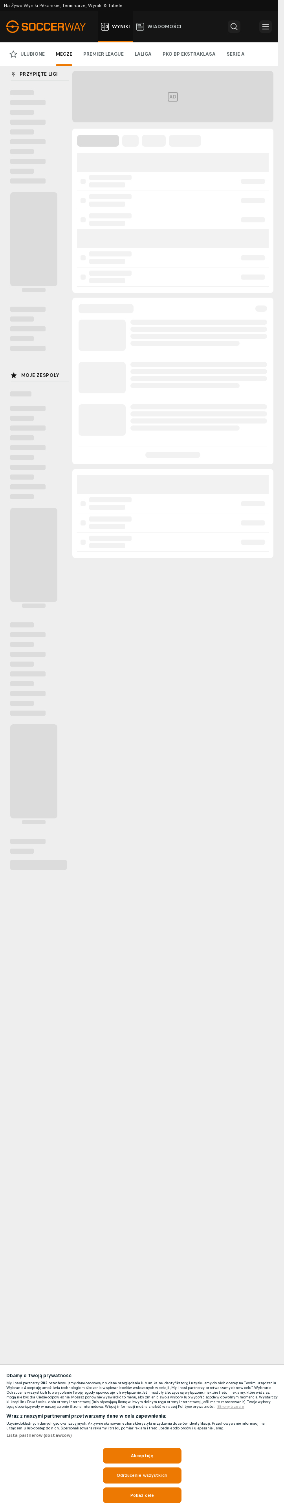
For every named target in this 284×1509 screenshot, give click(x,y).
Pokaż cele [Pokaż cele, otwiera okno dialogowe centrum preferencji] (142, 1495)
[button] (234, 26)
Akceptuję (142, 1455)
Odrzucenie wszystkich (142, 1475)
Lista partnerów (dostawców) (39, 1435)
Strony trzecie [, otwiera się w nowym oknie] (230, 1406)
